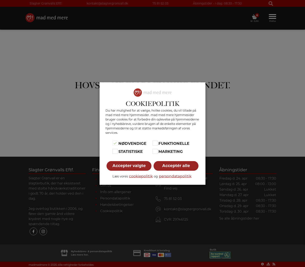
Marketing (170, 151)
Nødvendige (132, 143)
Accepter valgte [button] (129, 165)
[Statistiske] (115, 151)
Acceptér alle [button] (176, 165)
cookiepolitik (141, 176)
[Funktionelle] (155, 143)
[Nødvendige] (115, 143)
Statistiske (130, 151)
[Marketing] (155, 151)
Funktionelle (173, 143)
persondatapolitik (175, 176)
